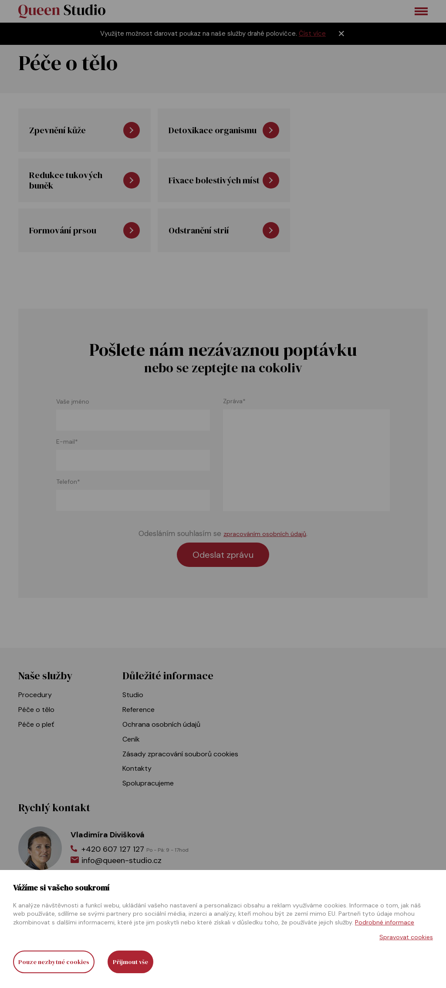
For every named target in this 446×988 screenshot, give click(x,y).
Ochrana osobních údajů (161, 724)
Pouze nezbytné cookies (53, 962)
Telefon (68, 482)
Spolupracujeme (148, 783)
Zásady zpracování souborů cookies (180, 754)
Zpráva (234, 401)
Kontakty (137, 768)
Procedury (35, 694)
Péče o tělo (36, 709)
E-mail (67, 441)
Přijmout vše (130, 962)
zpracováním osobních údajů (264, 534)
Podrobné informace (384, 922)
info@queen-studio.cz (121, 860)
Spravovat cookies (406, 937)
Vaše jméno (72, 401)
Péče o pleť (36, 724)
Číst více (312, 33)
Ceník (131, 739)
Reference (138, 709)
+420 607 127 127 (135, 849)
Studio (132, 694)
